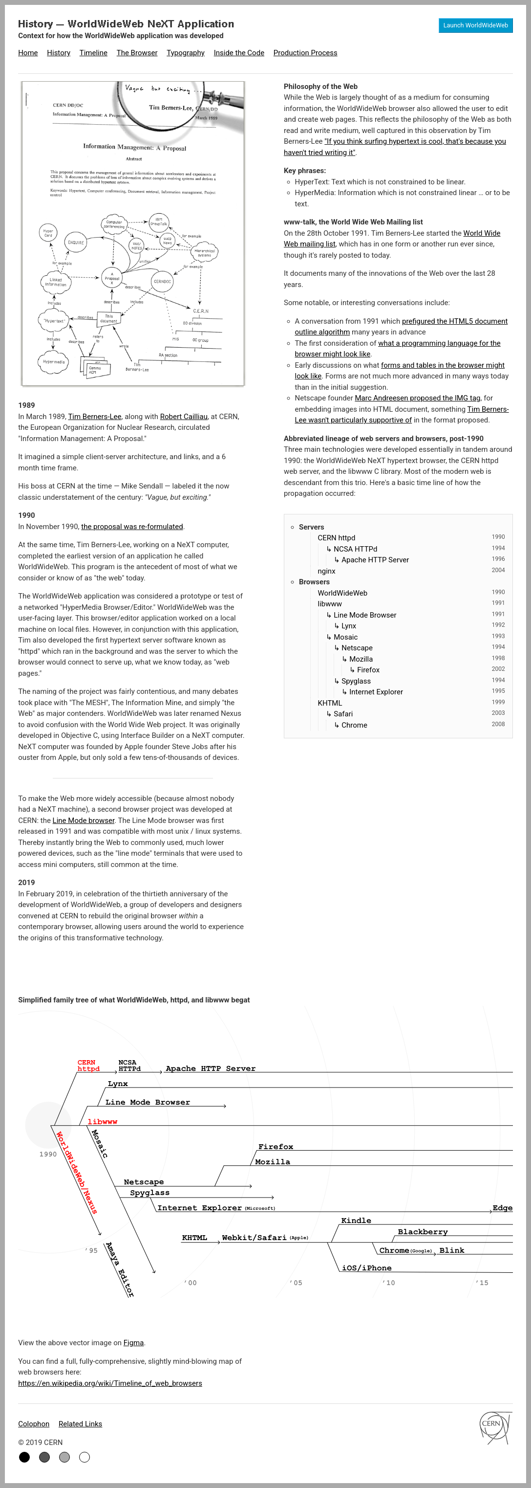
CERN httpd (411, 537)
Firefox (431, 669)
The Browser (137, 52)
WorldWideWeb (411, 593)
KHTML (411, 703)
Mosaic (419, 637)
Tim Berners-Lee (94, 416)
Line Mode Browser (419, 615)
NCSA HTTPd (419, 549)
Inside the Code (239, 52)
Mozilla (427, 659)
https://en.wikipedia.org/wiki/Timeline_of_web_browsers (110, 1383)
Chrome (423, 725)
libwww (411, 603)
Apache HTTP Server (423, 559)
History (58, 52)
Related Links (80, 1424)
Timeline (93, 52)
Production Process (306, 52)
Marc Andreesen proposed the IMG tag (417, 398)
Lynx (423, 625)
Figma (134, 1342)
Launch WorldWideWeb (476, 25)
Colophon (33, 1424)
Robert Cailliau (184, 416)
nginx (411, 571)
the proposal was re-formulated (132, 526)
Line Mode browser (84, 820)
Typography (186, 52)
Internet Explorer (427, 691)
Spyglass (423, 681)
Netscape (423, 647)
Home (28, 52)
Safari (419, 713)
